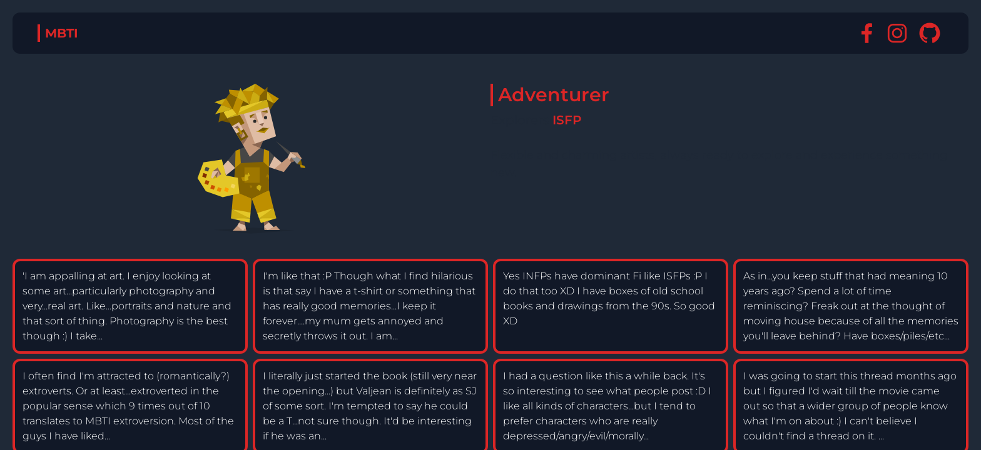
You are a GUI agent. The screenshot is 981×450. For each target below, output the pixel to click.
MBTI (61, 33)
